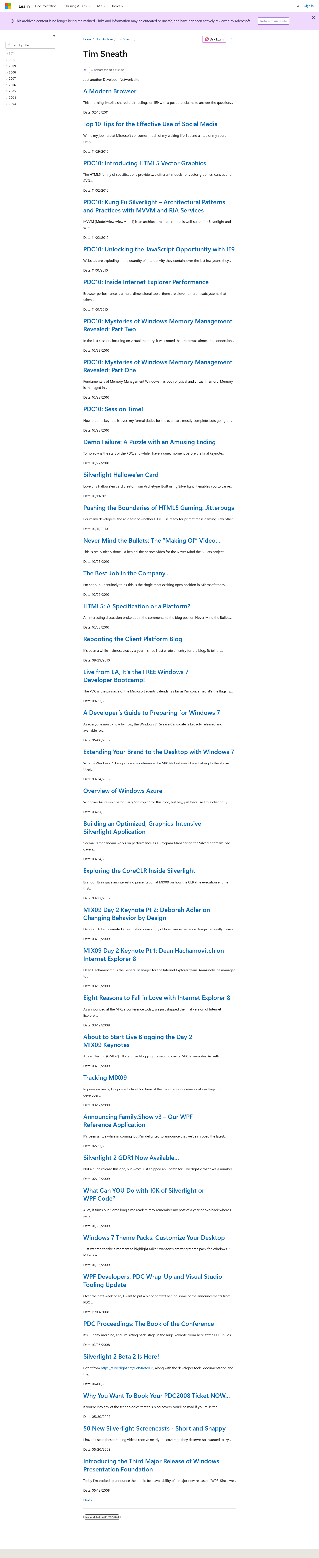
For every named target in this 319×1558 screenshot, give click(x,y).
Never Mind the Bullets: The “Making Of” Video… (152, 540)
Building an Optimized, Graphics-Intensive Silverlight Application (142, 827)
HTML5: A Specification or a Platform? (136, 606)
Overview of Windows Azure (122, 790)
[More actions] (232, 39)
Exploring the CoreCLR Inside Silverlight (139, 870)
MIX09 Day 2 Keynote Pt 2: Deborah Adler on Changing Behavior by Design (146, 913)
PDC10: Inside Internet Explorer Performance (146, 282)
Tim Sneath (124, 39)
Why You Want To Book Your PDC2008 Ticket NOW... (156, 1395)
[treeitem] (32, 53)
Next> (88, 1500)
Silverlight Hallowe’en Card (121, 474)
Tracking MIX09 (105, 1077)
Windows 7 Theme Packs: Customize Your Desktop (154, 1237)
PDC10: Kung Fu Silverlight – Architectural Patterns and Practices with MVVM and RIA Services (154, 206)
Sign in (309, 6)
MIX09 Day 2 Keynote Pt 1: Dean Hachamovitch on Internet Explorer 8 (153, 954)
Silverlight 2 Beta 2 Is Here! (121, 1356)
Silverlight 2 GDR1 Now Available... (131, 1157)
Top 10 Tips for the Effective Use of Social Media (150, 124)
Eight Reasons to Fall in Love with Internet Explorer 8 (156, 997)
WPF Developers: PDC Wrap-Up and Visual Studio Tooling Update (152, 1280)
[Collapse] (54, 36)
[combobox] (30, 45)
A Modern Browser (109, 91)
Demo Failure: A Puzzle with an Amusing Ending (149, 442)
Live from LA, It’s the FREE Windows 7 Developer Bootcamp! (136, 675)
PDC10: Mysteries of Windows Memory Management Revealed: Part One (157, 366)
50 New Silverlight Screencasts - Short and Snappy (154, 1428)
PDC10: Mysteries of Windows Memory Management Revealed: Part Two (157, 325)
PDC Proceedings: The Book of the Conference (148, 1323)
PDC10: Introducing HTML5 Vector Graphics (144, 163)
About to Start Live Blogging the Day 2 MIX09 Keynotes (137, 1040)
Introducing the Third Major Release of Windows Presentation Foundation (151, 1465)
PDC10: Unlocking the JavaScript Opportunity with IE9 (159, 249)
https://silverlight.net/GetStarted (125, 1367)
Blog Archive (104, 39)
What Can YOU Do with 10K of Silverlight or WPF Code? (143, 1194)
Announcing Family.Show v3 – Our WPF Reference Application (138, 1120)
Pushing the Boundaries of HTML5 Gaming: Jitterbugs (158, 507)
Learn (87, 39)
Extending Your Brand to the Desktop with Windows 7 (158, 751)
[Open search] (298, 6)
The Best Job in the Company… (126, 573)
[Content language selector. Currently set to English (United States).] (25, 1551)
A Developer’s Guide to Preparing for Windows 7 (151, 712)
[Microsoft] (8, 6)
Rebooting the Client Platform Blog (132, 638)
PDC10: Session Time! (113, 409)
